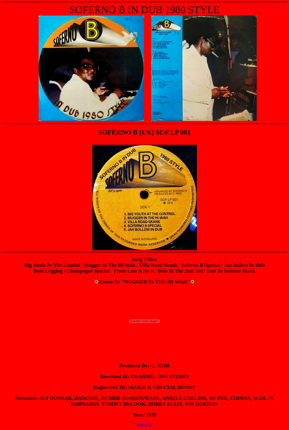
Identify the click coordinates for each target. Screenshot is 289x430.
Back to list (144, 424)
